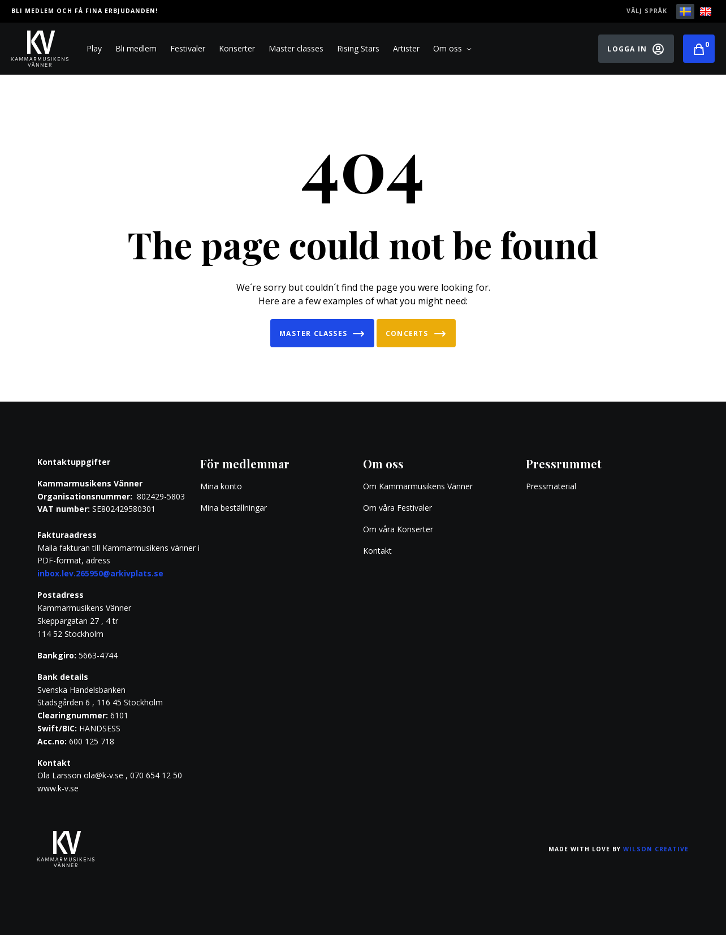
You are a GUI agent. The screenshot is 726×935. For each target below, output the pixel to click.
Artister (406, 48)
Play (94, 48)
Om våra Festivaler (398, 507)
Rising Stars (358, 48)
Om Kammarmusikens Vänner (418, 486)
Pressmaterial (551, 486)
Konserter (237, 48)
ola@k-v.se (103, 775)
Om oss (452, 48)
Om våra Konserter (398, 529)
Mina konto (221, 486)
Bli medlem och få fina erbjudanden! (84, 11)
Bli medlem (136, 48)
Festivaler (187, 48)
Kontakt (377, 550)
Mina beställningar (233, 507)
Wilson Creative (656, 849)
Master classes (296, 48)
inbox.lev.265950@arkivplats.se (100, 573)
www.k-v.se (58, 788)
